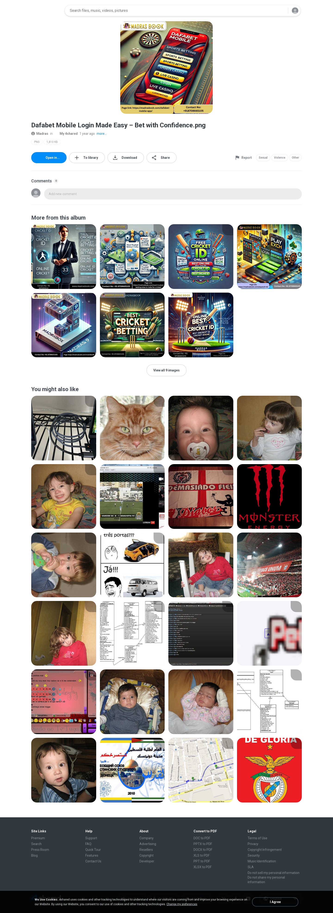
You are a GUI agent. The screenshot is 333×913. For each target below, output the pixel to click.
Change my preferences (181, 904)
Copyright (146, 855)
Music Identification (262, 861)
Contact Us (93, 861)
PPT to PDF (202, 861)
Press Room (40, 850)
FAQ (88, 844)
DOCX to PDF (203, 850)
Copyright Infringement (265, 850)
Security (254, 855)
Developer (146, 861)
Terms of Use (257, 838)
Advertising (147, 844)
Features (91, 855)
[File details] (63, 256)
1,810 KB (52, 142)
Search (36, 844)
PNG (37, 142)
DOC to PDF (202, 838)
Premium (38, 838)
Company (146, 838)
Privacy (253, 844)
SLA (251, 867)
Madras (39, 133)
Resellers (146, 850)
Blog (34, 855)
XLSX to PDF (203, 867)
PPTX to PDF (203, 844)
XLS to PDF (202, 855)
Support (91, 838)
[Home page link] (46, 10)
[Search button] (281, 10)
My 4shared (66, 133)
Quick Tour (93, 850)
